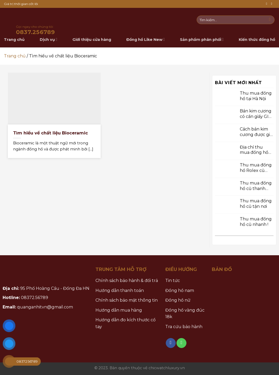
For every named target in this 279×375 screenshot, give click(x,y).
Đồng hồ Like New (145, 39)
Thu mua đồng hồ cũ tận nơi (256, 203)
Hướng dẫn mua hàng (118, 310)
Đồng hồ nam (179, 290)
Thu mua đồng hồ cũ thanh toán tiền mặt (256, 185)
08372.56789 (34, 297)
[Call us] (272, 3)
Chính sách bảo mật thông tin (126, 300)
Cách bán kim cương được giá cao (256, 132)
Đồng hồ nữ (177, 300)
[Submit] (269, 19)
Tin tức (172, 280)
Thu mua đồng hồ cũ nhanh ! (256, 221)
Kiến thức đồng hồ (257, 39)
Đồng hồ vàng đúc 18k (184, 313)
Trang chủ (15, 55)
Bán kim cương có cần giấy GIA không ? (255, 113)
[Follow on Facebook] (267, 3)
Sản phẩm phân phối (202, 39)
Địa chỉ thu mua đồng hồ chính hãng (254, 149)
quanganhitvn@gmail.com (45, 307)
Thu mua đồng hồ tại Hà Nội (256, 95)
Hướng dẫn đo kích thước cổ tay (125, 323)
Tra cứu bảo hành (183, 326)
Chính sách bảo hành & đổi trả (126, 280)
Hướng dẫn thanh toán (119, 290)
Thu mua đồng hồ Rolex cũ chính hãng (256, 167)
